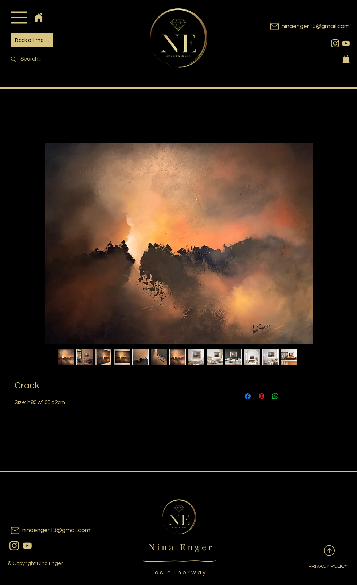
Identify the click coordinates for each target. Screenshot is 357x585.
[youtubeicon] (346, 43)
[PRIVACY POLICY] (322, 566)
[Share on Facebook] (247, 396)
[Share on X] (289, 396)
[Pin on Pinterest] (261, 396)
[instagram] (335, 43)
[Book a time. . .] (32, 40)
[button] (19, 17)
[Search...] (56, 59)
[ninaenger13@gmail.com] (299, 26)
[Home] (38, 17)
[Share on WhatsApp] (275, 396)
